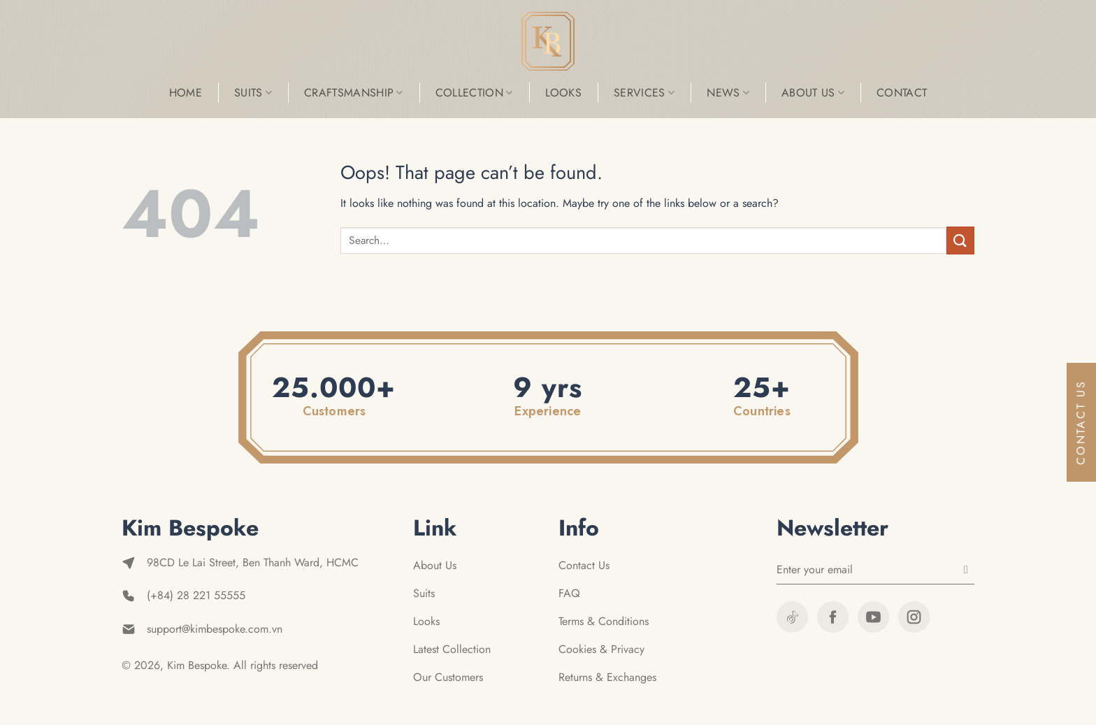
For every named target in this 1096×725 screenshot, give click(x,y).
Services (644, 93)
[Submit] (960, 240)
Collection (474, 93)
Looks (563, 93)
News (728, 93)
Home (185, 93)
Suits (253, 93)
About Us (812, 93)
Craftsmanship (353, 93)
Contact (902, 93)
